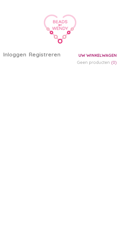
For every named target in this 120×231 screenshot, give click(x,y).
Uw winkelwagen (97, 55)
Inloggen (14, 54)
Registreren (44, 54)
